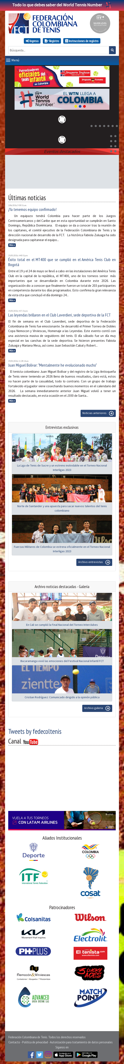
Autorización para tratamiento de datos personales (81, 1041)
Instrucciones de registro (81, 41)
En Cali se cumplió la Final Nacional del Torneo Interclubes (62, 624)
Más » (12, 244)
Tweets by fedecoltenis (34, 730)
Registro (52, 41)
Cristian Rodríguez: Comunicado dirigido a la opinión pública (62, 696)
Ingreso (32, 41)
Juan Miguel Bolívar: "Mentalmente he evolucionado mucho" (52, 364)
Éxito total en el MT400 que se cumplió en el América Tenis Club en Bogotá (62, 261)
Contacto (14, 1041)
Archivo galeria (97, 707)
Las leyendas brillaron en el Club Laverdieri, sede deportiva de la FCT (59, 314)
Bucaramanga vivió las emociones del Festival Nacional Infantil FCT (62, 660)
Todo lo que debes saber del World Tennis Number (62, 4)
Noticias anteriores (98, 412)
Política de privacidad (35, 1041)
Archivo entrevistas (94, 561)
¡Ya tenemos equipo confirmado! (32, 208)
